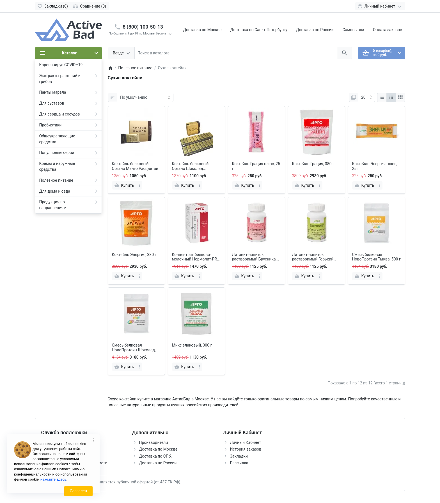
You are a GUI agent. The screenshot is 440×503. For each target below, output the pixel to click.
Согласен (78, 491)
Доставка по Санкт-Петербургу (258, 29)
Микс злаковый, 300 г (192, 345)
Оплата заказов (387, 29)
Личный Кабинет (245, 442)
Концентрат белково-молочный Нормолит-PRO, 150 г (196, 257)
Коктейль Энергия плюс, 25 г (374, 166)
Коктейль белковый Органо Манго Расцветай (135, 166)
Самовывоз (353, 29)
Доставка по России (315, 29)
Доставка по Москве (202, 29)
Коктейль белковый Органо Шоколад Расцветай (190, 166)
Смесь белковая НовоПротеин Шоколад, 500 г (134, 347)
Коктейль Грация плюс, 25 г (256, 166)
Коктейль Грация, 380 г (313, 163)
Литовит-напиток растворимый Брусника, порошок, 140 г (254, 257)
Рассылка (239, 463)
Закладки (239, 456)
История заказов (246, 449)
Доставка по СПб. (155, 456)
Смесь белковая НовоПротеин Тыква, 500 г (376, 257)
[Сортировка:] (145, 97)
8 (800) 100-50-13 (143, 27)
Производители (153, 442)
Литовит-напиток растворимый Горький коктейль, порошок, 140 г (315, 257)
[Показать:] (366, 97)
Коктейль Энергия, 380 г (134, 254)
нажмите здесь (53, 479)
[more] (139, 185)
